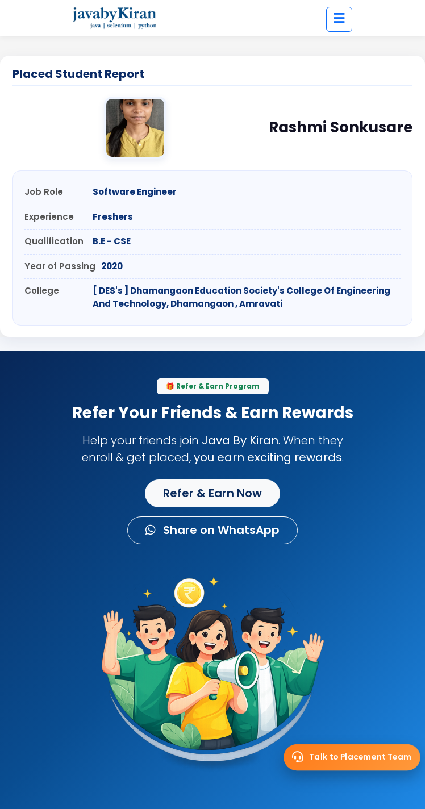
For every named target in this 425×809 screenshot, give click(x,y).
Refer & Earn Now (212, 493)
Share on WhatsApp (212, 530)
